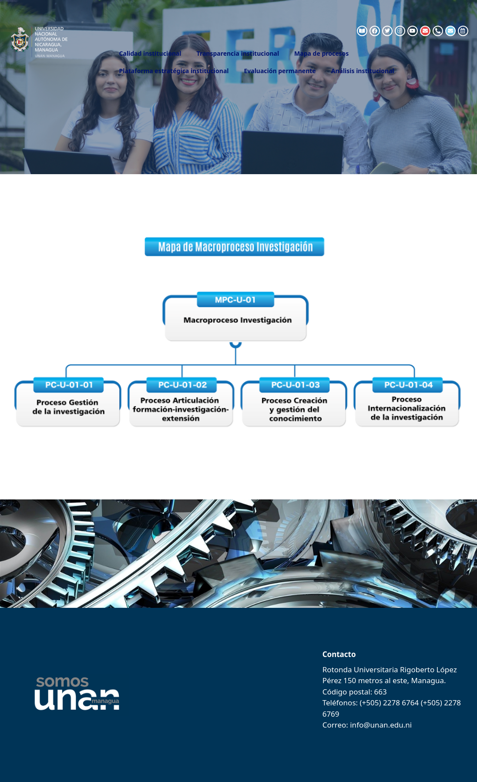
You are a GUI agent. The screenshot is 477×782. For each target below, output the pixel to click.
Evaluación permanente (280, 71)
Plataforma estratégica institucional (174, 71)
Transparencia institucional (238, 53)
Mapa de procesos (321, 53)
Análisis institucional (362, 71)
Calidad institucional (150, 53)
